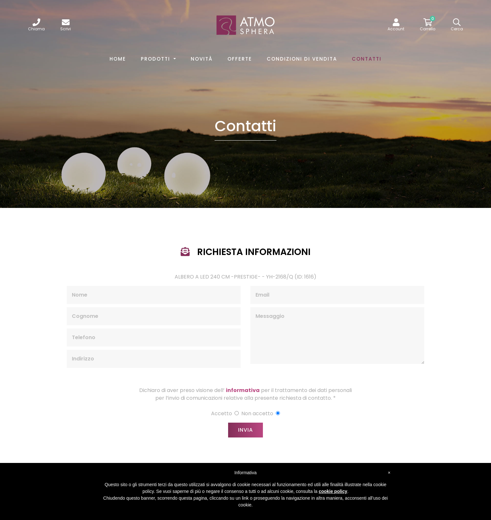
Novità (202, 58)
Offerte (239, 58)
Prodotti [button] (156, 58)
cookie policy (333, 491)
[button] (396, 25)
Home (119, 58)
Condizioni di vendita (302, 58)
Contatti (366, 58)
